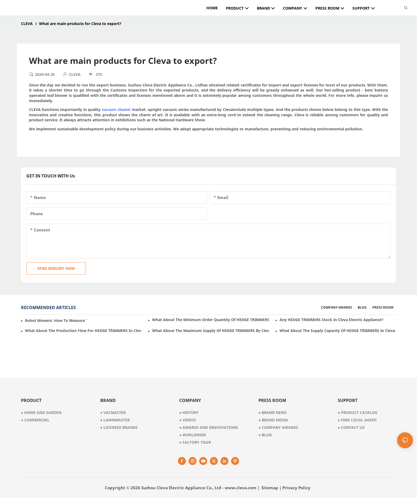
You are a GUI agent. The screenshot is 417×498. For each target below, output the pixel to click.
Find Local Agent (357, 419)
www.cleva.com (240, 487)
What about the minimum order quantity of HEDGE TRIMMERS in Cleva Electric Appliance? (210, 319)
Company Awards (278, 427)
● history (189, 412)
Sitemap (269, 487)
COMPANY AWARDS (336, 307)
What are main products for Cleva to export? (80, 23)
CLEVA (27, 23)
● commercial (35, 419)
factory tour (195, 442)
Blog (265, 434)
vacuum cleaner (116, 109)
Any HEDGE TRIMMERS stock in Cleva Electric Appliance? (331, 319)
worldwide (192, 434)
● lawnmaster (115, 419)
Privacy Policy (296, 487)
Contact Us (351, 427)
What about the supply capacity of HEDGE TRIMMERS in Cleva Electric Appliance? (338, 330)
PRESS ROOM (382, 307)
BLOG (362, 307)
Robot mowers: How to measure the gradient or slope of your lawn (56, 320)
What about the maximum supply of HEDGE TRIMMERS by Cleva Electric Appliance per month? (210, 330)
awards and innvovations (208, 427)
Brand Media (273, 419)
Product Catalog (357, 412)
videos (187, 419)
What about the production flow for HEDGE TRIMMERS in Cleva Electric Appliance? (83, 330)
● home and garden (41, 412)
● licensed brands (118, 427)
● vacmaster (113, 412)
